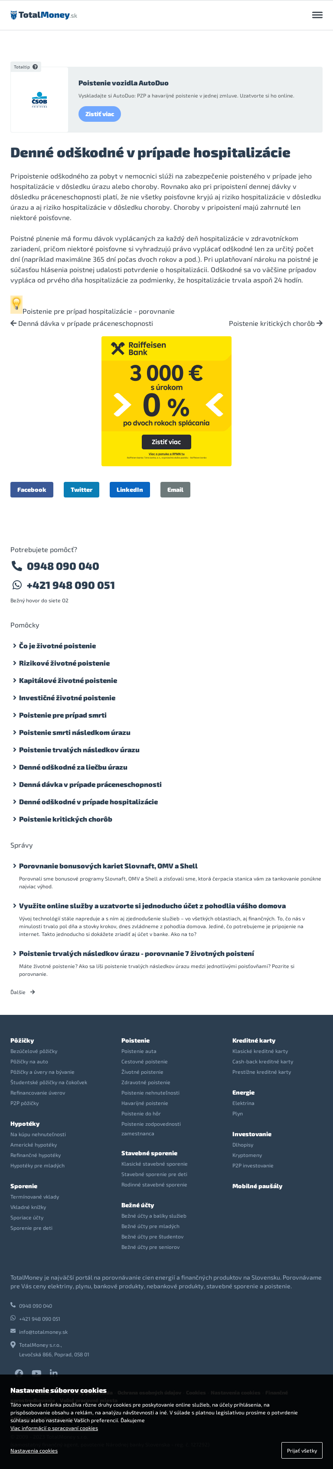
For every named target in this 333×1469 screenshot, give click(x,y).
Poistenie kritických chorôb (276, 323)
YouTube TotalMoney (37, 1373)
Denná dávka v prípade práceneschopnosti (81, 323)
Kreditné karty (253, 1040)
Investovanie (251, 1134)
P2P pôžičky (24, 1103)
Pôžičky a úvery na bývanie (42, 1072)
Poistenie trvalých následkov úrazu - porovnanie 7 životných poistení (136, 953)
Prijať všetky (302, 1450)
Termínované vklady (34, 1196)
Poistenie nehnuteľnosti (150, 1092)
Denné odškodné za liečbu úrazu (73, 767)
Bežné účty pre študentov (152, 1236)
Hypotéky (24, 1123)
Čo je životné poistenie (57, 645)
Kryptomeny (247, 1155)
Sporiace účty (26, 1217)
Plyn (237, 1113)
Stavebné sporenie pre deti (154, 1174)
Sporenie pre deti (31, 1228)
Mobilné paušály (257, 1186)
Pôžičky (22, 1040)
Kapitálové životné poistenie (68, 680)
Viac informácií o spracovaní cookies (54, 1428)
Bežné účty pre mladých (150, 1226)
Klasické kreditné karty (260, 1051)
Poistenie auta (139, 1051)
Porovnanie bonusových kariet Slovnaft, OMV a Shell (108, 865)
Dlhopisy (242, 1144)
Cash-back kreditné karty (262, 1061)
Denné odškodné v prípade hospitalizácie (88, 801)
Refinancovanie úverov (37, 1092)
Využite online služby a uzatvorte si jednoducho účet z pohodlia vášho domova (152, 905)
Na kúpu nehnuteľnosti (38, 1134)
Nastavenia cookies (34, 1450)
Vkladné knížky (28, 1207)
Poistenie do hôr (141, 1113)
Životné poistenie (142, 1072)
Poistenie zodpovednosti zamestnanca (151, 1128)
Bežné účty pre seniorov (150, 1247)
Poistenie (135, 1040)
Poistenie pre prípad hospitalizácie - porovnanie (99, 311)
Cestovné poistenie (144, 1061)
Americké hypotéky (33, 1144)
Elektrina (243, 1103)
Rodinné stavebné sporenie (154, 1184)
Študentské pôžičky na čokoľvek (48, 1082)
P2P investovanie (253, 1165)
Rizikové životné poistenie (64, 663)
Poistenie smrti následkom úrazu (75, 732)
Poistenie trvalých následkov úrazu (79, 749)
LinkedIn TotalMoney (54, 1373)
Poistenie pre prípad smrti (63, 715)
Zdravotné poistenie (145, 1082)
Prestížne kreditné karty (261, 1072)
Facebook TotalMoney (19, 1373)
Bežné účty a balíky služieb (153, 1215)
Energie (243, 1092)
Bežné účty (137, 1205)
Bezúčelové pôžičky (33, 1051)
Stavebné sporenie (149, 1153)
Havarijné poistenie (144, 1103)
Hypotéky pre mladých (37, 1165)
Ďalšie (22, 992)
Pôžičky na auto (29, 1061)
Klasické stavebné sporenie (154, 1163)
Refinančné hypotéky (35, 1155)
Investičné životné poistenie (67, 697)
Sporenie (23, 1186)
